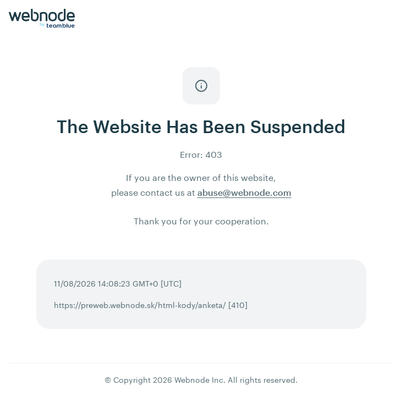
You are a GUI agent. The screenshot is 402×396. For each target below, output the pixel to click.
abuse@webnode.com (244, 192)
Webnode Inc (198, 379)
